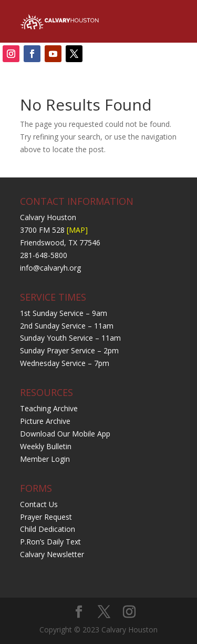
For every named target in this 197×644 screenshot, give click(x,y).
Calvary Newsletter (52, 554)
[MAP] (77, 230)
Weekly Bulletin (45, 446)
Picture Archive (45, 421)
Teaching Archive (49, 408)
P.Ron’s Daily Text (50, 542)
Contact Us (39, 504)
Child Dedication (47, 529)
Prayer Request (46, 517)
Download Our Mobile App (65, 434)
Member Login (45, 459)
